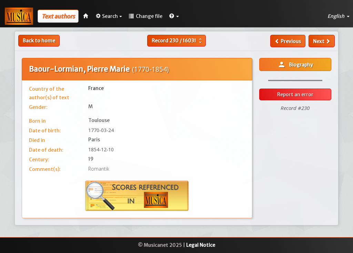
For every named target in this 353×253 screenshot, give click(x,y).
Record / (177, 41)
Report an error (295, 94)
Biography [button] (295, 64)
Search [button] (109, 16)
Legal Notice (200, 245)
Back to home (39, 41)
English (338, 16)
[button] (174, 16)
